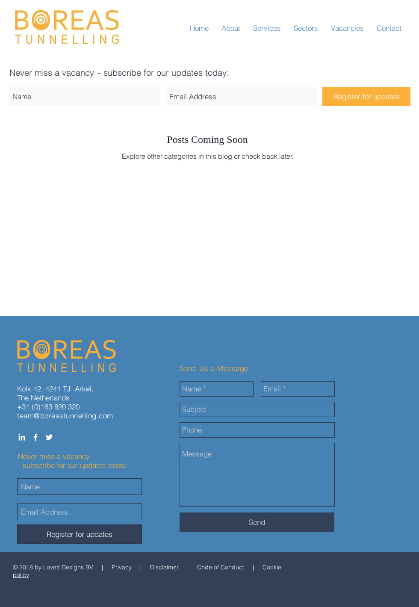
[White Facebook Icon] (35, 437)
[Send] (257, 522)
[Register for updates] (366, 96)
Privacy (122, 567)
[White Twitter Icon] (49, 437)
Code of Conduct (220, 567)
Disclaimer (164, 567)
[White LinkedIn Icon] (22, 437)
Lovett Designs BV (68, 567)
